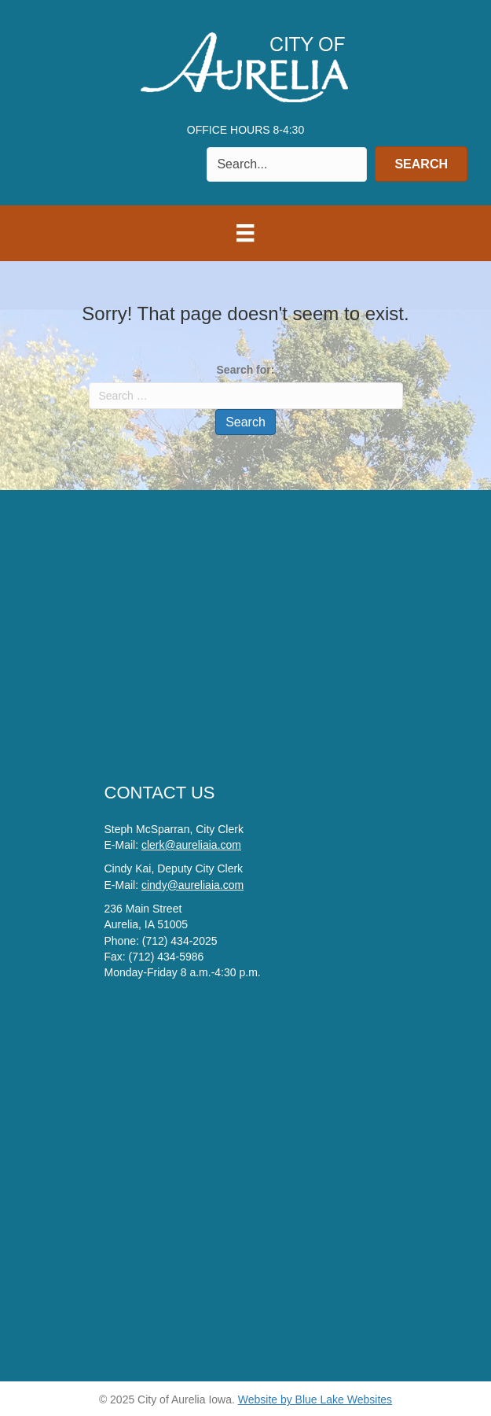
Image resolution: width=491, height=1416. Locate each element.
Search (245, 422)
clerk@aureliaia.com (191, 845)
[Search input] (287, 164)
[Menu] (245, 233)
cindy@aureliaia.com (192, 885)
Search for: (246, 369)
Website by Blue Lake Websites (315, 1399)
